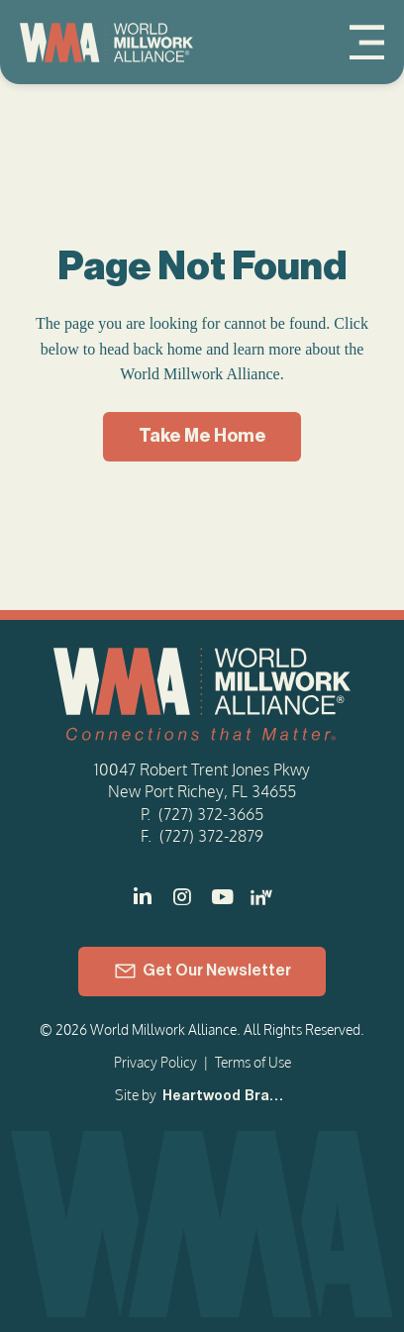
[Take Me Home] (202, 436)
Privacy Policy (155, 1062)
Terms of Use (253, 1062)
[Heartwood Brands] (223, 1097)
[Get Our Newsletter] (202, 971)
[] (142, 897)
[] (222, 897)
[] (182, 897)
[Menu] (367, 42)
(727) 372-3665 (210, 814)
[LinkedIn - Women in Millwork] (261, 897)
